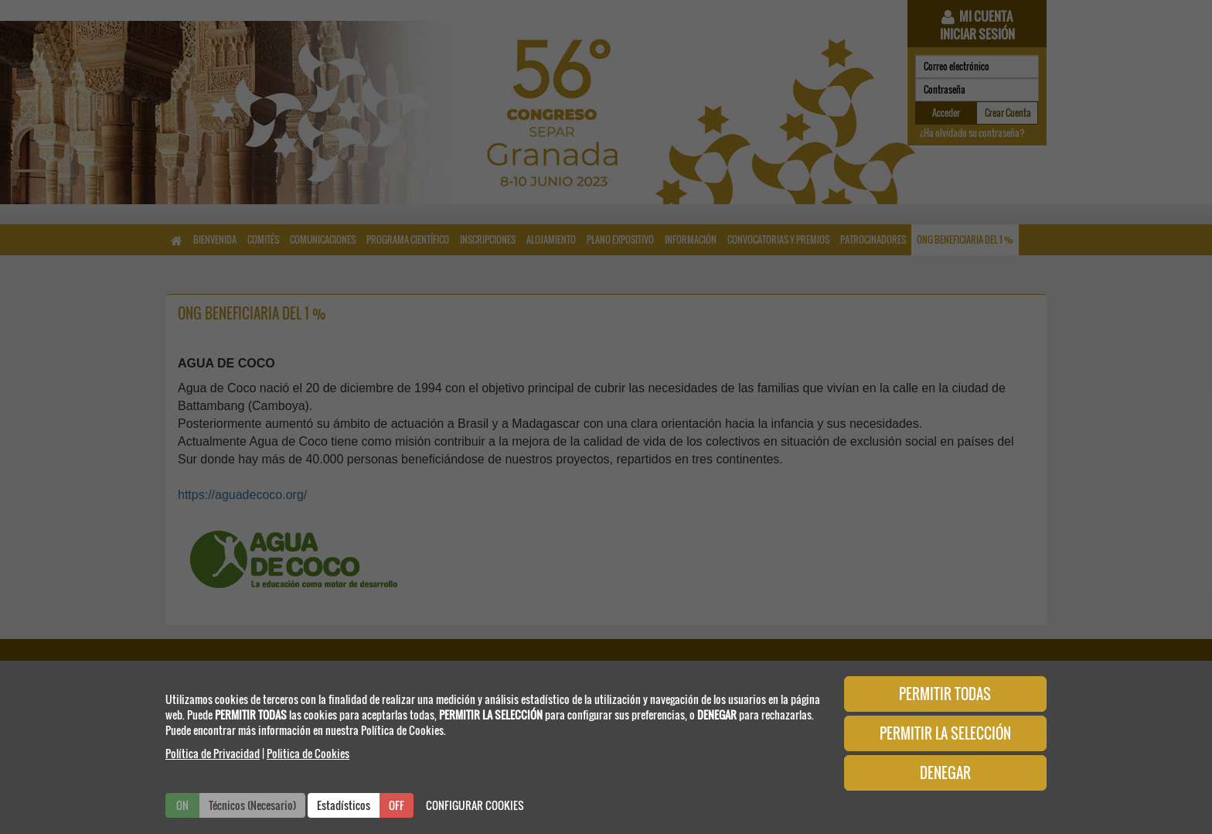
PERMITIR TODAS (945, 694)
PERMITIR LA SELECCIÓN (945, 733)
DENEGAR (945, 773)
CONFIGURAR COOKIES (475, 805)
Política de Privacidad (212, 753)
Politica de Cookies (308, 753)
